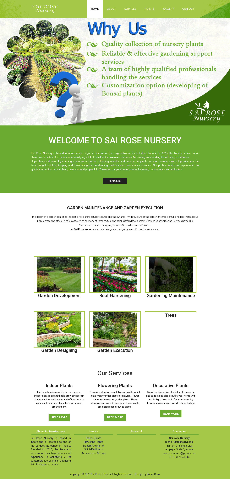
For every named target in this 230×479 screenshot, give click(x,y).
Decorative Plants (93, 445)
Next (225, 69)
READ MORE (59, 417)
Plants (149, 8)
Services (130, 8)
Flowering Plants (93, 442)
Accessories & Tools (94, 453)
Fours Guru (153, 474)
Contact (188, 8)
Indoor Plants (93, 438)
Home (95, 8)
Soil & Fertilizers (93, 449)
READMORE (115, 180)
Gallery (168, 8)
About (111, 8)
